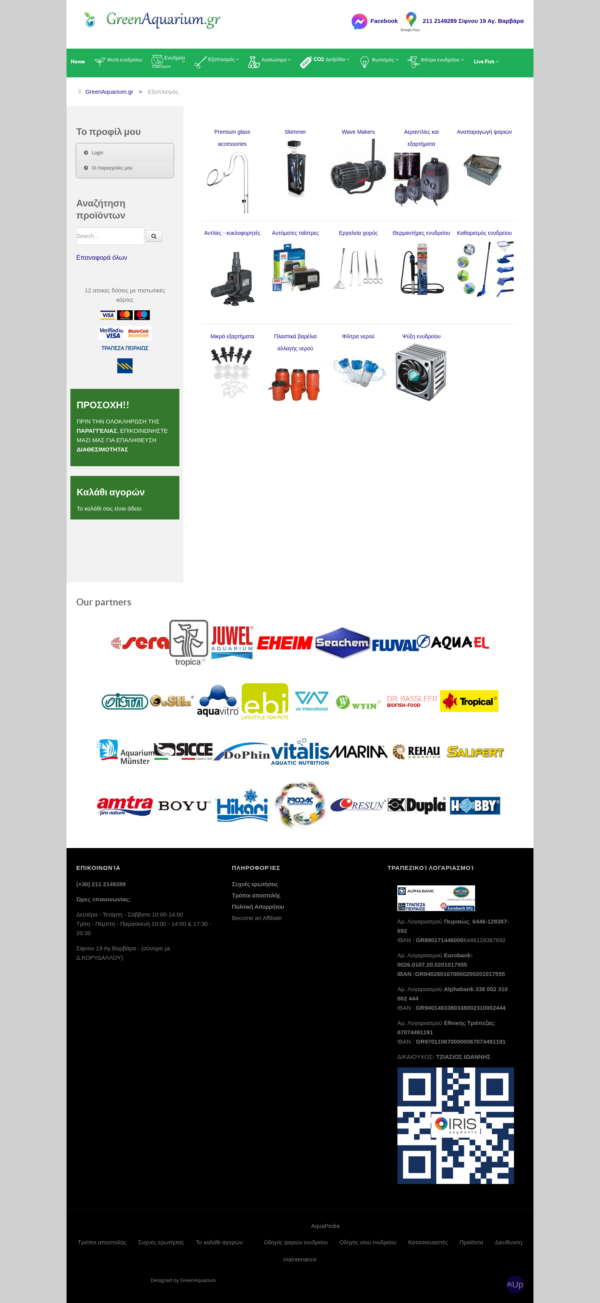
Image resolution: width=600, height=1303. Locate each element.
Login (97, 153)
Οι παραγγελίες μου (112, 168)
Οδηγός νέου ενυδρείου (368, 1242)
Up (517, 1284)
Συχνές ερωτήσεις (255, 884)
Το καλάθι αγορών (219, 1242)
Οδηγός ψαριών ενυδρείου (296, 1242)
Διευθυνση (508, 1242)
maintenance (300, 1259)
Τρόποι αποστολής (256, 895)
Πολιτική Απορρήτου (258, 906)
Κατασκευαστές (428, 1242)
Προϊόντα (471, 1242)
